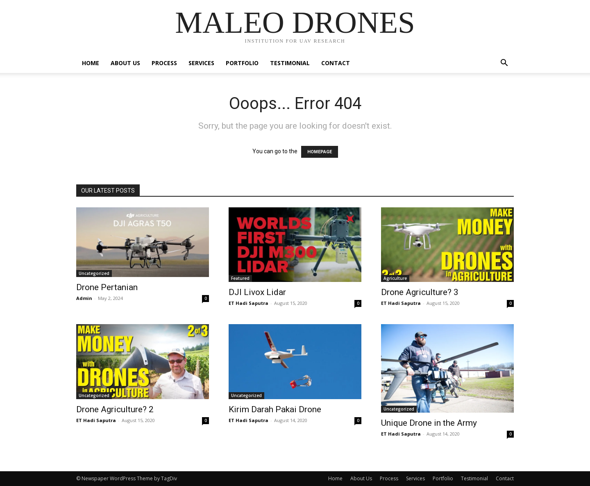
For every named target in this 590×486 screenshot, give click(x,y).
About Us (125, 63)
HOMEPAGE (319, 151)
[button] (504, 64)
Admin (84, 298)
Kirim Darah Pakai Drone (275, 409)
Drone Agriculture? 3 (419, 292)
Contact (335, 63)
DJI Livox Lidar (257, 292)
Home (90, 63)
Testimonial (290, 63)
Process (164, 63)
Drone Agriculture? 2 (115, 409)
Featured (240, 278)
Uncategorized (94, 273)
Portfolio (242, 63)
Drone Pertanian (107, 287)
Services (201, 63)
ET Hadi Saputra (248, 303)
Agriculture (395, 278)
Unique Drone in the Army (429, 423)
